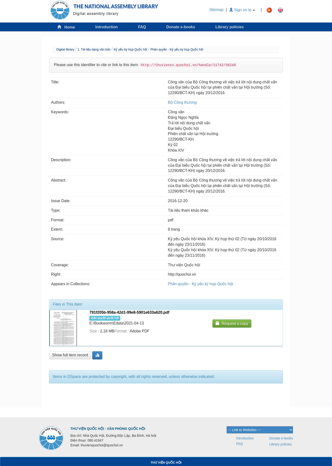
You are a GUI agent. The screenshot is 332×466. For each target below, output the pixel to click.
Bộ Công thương (182, 102)
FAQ (142, 27)
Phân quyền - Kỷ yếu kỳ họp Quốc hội (176, 49)
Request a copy (232, 323)
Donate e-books (180, 27)
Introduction (106, 27)
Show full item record (70, 355)
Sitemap (216, 10)
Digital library (65, 49)
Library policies (229, 27)
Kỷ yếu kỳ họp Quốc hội (130, 49)
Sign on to (242, 10)
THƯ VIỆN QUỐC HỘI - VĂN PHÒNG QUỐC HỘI (107, 429)
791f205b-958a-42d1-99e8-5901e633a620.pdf (129, 312)
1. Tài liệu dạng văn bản (93, 49)
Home (66, 27)
